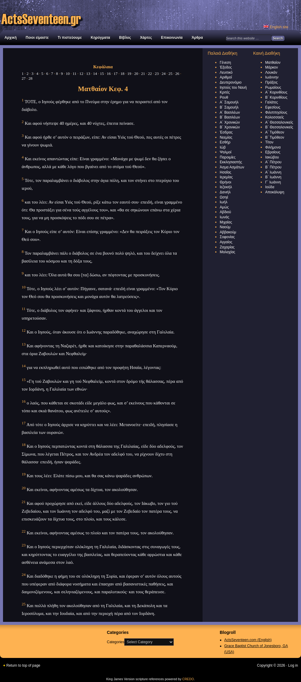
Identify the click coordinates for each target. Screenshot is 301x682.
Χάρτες (146, 37)
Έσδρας (226, 132)
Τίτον (269, 142)
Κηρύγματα (100, 37)
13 (88, 73)
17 (116, 73)
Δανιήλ (225, 192)
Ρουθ (224, 97)
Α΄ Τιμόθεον (274, 132)
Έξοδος (226, 67)
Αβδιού (225, 212)
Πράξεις (271, 82)
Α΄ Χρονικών (230, 122)
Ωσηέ (224, 197)
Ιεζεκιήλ (226, 187)
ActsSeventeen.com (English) (248, 640)
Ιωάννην (271, 77)
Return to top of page (23, 665)
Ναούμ (225, 227)
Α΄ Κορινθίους (276, 92)
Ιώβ (223, 147)
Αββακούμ (228, 232)
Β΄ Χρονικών (230, 127)
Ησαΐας (225, 172)
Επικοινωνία (172, 37)
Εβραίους (272, 152)
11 (74, 73)
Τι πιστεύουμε (70, 37)
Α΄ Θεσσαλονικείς (279, 122)
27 (24, 78)
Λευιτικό (226, 72)
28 (31, 78)
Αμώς (224, 207)
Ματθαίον (273, 62)
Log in (293, 665)
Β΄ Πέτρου (273, 167)
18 (122, 73)
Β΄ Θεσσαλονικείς (279, 127)
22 (150, 73)
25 (170, 73)
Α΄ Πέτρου (273, 162)
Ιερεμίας (226, 177)
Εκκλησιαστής (231, 162)
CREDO (188, 679)
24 (164, 73)
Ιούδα (269, 187)
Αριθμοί (226, 77)
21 (143, 73)
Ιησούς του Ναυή (233, 87)
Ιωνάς (224, 217)
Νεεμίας (226, 137)
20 (136, 73)
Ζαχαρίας (227, 247)
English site (275, 27)
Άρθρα (197, 37)
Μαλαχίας (227, 252)
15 (102, 73)
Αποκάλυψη (274, 192)
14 (95, 73)
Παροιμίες (227, 157)
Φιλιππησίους (276, 112)
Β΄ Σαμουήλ (229, 107)
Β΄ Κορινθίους (276, 97)
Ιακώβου (272, 157)
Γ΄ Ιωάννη (273, 182)
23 (157, 73)
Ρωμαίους (273, 87)
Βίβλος (125, 37)
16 (109, 73)
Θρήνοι (225, 182)
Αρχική (11, 37)
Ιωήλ (223, 202)
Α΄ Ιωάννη (273, 172)
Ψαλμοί (225, 152)
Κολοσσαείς (274, 117)
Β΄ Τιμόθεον (274, 137)
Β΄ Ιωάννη (273, 177)
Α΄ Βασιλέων (230, 112)
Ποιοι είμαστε (37, 37)
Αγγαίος (226, 242)
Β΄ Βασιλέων (230, 117)
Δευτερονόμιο (230, 82)
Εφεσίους (272, 107)
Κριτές (225, 92)
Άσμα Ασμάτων (232, 167)
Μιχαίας (226, 222)
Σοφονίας (227, 237)
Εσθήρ (225, 142)
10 (68, 73)
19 (129, 73)
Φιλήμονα (273, 147)
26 (177, 73)
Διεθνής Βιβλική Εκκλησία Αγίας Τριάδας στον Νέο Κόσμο (66, 15)
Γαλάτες (271, 102)
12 (81, 73)
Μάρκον (271, 67)
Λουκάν (271, 72)
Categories (115, 642)
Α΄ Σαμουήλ (229, 102)
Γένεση (225, 62)
